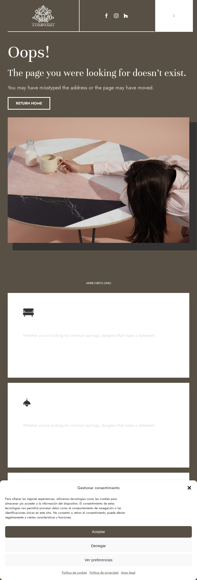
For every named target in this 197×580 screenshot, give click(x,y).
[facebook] (106, 15)
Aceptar (98, 531)
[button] (189, 487)
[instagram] (116, 15)
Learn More (34, 359)
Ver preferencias (98, 560)
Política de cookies (74, 572)
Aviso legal (128, 572)
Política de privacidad (104, 572)
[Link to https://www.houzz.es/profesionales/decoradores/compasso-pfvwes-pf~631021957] (126, 15)
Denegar (98, 546)
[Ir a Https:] (43, 6)
